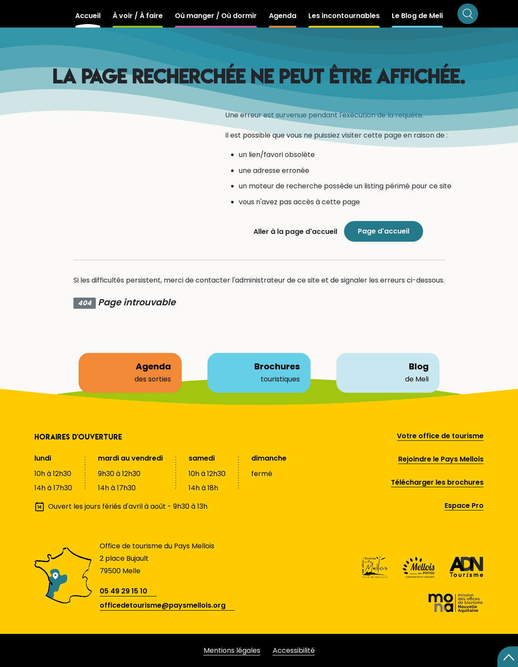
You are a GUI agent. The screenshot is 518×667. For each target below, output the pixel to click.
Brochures (259, 373)
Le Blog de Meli (417, 16)
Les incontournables (344, 16)
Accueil (88, 16)
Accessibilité (294, 650)
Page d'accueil (383, 231)
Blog (387, 373)
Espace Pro (464, 505)
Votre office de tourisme (440, 436)
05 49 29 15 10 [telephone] (123, 591)
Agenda (282, 16)
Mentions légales (232, 650)
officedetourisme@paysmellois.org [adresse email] (162, 605)
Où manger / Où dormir (216, 16)
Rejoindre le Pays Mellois (441, 459)
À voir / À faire (138, 16)
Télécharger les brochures (437, 482)
